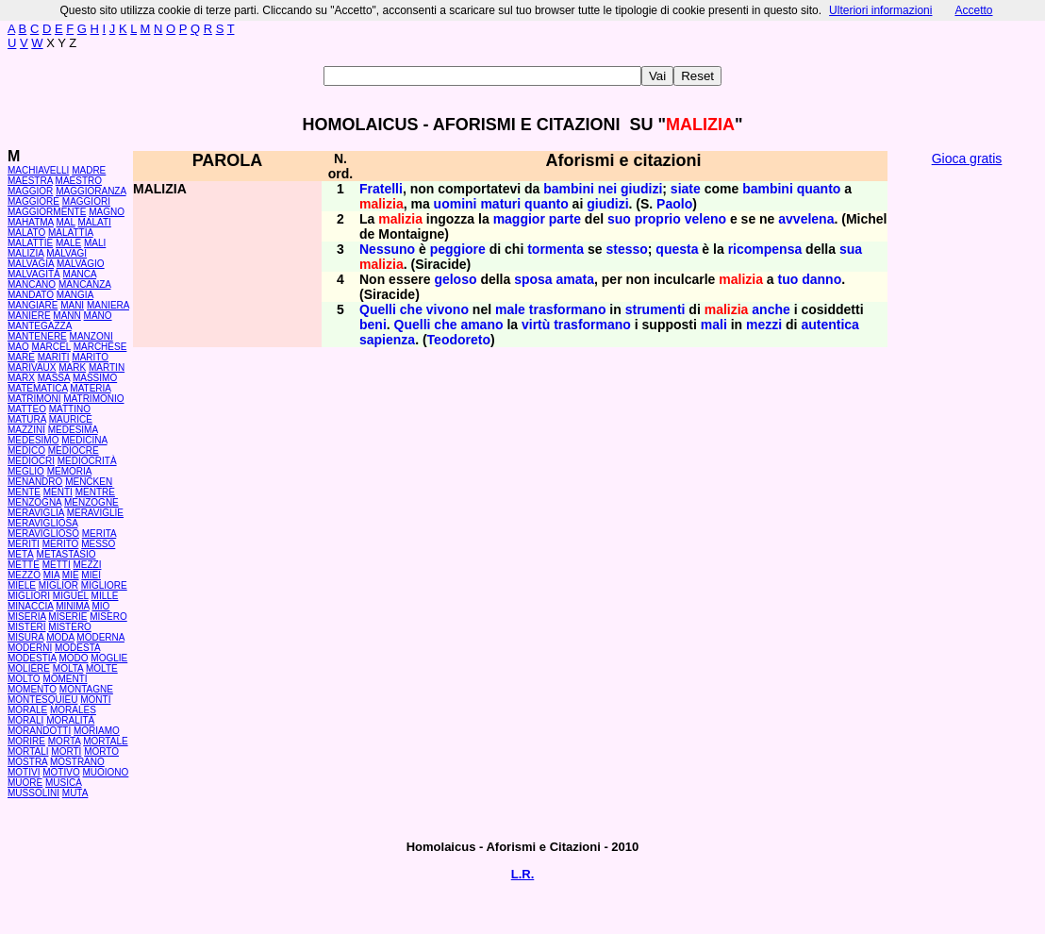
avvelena (806, 218)
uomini (455, 203)
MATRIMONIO (93, 398)
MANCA (80, 274)
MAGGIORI (86, 201)
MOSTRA (27, 762)
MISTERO (69, 627)
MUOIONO (105, 772)
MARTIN (106, 367)
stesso (626, 249)
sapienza (387, 339)
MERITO (60, 544)
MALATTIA (70, 232)
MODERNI (30, 647)
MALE (68, 243)
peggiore (458, 249)
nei (607, 188)
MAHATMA (31, 222)
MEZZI (87, 564)
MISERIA (27, 616)
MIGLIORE (104, 585)
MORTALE (105, 741)
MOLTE (102, 668)
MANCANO (32, 284)
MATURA (27, 419)
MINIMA (73, 606)
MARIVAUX (32, 367)
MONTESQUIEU (42, 699)
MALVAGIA (31, 264)
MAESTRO (79, 180)
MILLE (105, 596)
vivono (447, 309)
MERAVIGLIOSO (43, 533)
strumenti (655, 309)
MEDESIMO (33, 440)
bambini (568, 188)
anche (770, 309)
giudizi (641, 188)
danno (821, 279)
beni (373, 324)
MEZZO (24, 575)
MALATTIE (30, 243)
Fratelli (381, 188)
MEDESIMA (73, 430)
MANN (66, 315)
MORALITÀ (70, 720)
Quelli (377, 309)
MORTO (101, 751)
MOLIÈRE (29, 668)
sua (850, 249)
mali (714, 324)
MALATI (93, 222)
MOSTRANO (77, 762)
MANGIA (75, 295)
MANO (98, 315)
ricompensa (765, 249)
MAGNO (106, 212)
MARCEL (51, 347)
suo (619, 218)
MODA (60, 637)
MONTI (95, 699)
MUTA (75, 793)
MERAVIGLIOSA (42, 523)
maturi (500, 203)
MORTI (66, 751)
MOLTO (24, 679)
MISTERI (27, 627)
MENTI (58, 492)
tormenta (555, 249)
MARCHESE (100, 347)
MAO (18, 347)
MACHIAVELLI (38, 170)
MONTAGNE (86, 689)
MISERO (108, 616)
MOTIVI (24, 772)
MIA (51, 575)
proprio (658, 218)
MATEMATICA (38, 388)
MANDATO (31, 295)
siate (686, 188)
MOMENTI (64, 679)
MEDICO (26, 450)
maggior (519, 218)
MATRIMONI (34, 398)
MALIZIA (25, 253)
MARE (21, 357)
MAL (66, 222)
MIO (100, 606)
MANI (72, 305)
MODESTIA (32, 658)
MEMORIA (69, 471)
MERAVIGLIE (95, 513)
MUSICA (63, 782)
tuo (788, 279)
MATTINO (70, 409)
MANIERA (108, 305)
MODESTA (77, 647)
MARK (72, 367)
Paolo (674, 203)
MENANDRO (35, 481)
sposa (533, 279)
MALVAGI (66, 253)
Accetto (973, 10)
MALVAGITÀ (34, 274)
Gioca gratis (967, 158)
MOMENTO (32, 689)
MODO (73, 658)
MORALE (27, 710)
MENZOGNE (91, 502)
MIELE (22, 585)
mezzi (764, 324)
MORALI (25, 720)
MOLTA (68, 668)
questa (676, 249)
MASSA (54, 378)
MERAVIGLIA (36, 513)
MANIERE (29, 315)
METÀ (21, 554)
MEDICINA (84, 440)
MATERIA (90, 388)
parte (565, 218)
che (411, 309)
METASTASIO (66, 554)
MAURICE (70, 419)
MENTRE (95, 492)
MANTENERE (37, 336)
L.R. (523, 874)
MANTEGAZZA (40, 326)
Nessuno (387, 249)
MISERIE (67, 616)
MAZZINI (26, 430)
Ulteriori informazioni (880, 10)
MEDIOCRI (31, 461)
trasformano (567, 309)
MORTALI (28, 751)
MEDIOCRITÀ (87, 461)
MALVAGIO (81, 264)
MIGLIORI (29, 596)
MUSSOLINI (33, 793)
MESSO (98, 544)
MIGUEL (71, 596)
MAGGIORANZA (90, 191)
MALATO (26, 232)
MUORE (25, 782)
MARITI (54, 357)
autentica (829, 324)
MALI (95, 243)
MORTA (64, 741)
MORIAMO (97, 731)
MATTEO (27, 409)
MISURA (25, 637)
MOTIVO (60, 772)
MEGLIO (26, 471)
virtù (536, 324)
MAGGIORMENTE (47, 212)
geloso (455, 279)
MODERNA (100, 637)
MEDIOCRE (73, 450)
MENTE (24, 492)
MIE (70, 575)
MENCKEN (88, 481)
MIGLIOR (58, 585)
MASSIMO (95, 378)
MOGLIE (109, 658)
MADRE (89, 170)
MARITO (90, 357)
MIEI (91, 575)
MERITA (99, 533)
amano (481, 324)
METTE (24, 564)
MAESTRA (30, 180)
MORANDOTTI (39, 731)
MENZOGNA (34, 502)
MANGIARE (33, 305)
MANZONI (91, 336)
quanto (819, 188)
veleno (705, 218)
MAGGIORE (33, 201)
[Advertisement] (966, 462)
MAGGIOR (30, 191)
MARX (21, 378)
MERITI (24, 544)
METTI (56, 564)
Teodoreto (458, 339)
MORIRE (26, 741)
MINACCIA (30, 606)
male (510, 309)
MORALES (73, 710)
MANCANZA (84, 284)
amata (575, 279)
